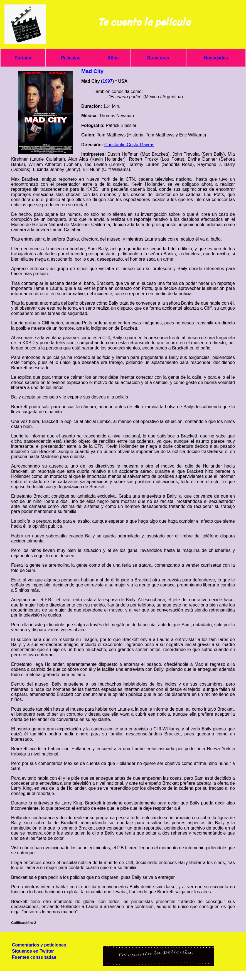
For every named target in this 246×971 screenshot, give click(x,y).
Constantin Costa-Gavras (129, 144)
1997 (107, 81)
